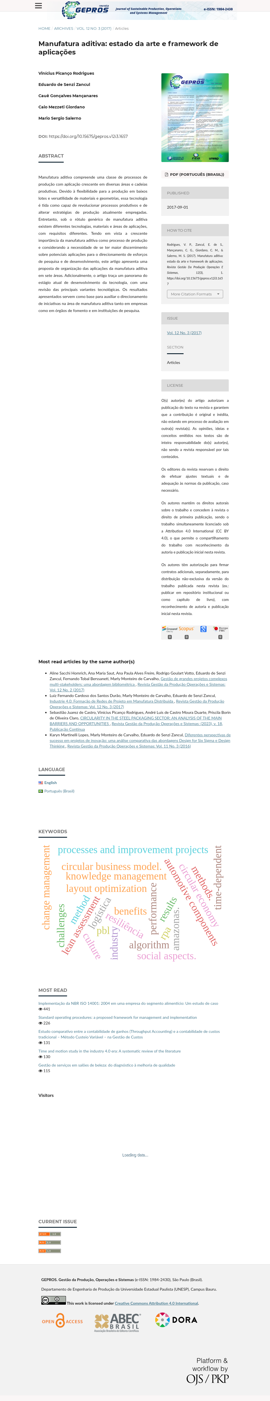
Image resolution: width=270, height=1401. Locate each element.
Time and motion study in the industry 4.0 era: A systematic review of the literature (109, 1051)
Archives (63, 28)
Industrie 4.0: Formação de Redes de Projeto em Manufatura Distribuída (112, 701)
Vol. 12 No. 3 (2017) (94, 28)
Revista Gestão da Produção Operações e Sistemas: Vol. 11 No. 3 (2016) (129, 746)
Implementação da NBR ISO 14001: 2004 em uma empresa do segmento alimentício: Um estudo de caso (128, 1003)
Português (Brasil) (59, 791)
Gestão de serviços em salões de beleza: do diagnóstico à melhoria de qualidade (106, 1065)
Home (44, 28)
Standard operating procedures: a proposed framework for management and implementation (117, 1017)
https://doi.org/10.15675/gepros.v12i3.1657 (88, 136)
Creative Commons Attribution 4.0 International (156, 1303)
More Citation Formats (191, 294)
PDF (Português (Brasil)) (196, 174)
